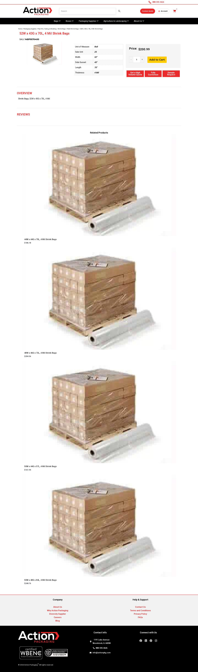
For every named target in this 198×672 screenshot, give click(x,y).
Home (20, 29)
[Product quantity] (136, 60)
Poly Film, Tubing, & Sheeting (47, 29)
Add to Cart (157, 59)
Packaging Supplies (29, 29)
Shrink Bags (62, 29)
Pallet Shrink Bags (73, 29)
